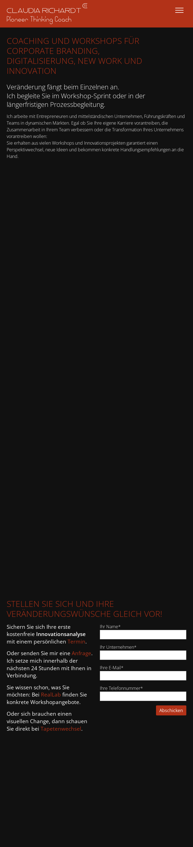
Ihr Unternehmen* (118, 647)
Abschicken (171, 710)
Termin (76, 641)
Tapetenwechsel (61, 728)
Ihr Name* (110, 627)
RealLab (51, 694)
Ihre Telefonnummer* (121, 688)
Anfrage (81, 653)
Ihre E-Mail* (111, 668)
